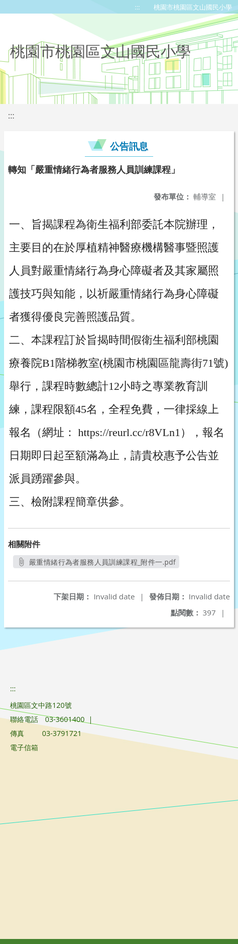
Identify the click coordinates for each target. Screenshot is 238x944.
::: (137, 7)
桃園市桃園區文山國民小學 (193, 7)
